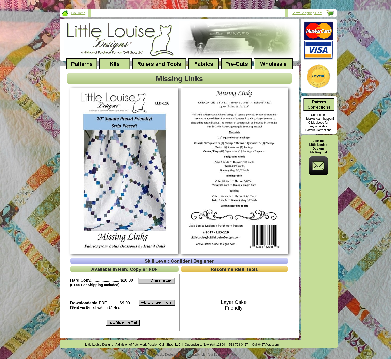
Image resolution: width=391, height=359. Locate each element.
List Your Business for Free (220, 354)
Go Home (78, 13)
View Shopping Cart (307, 13)
